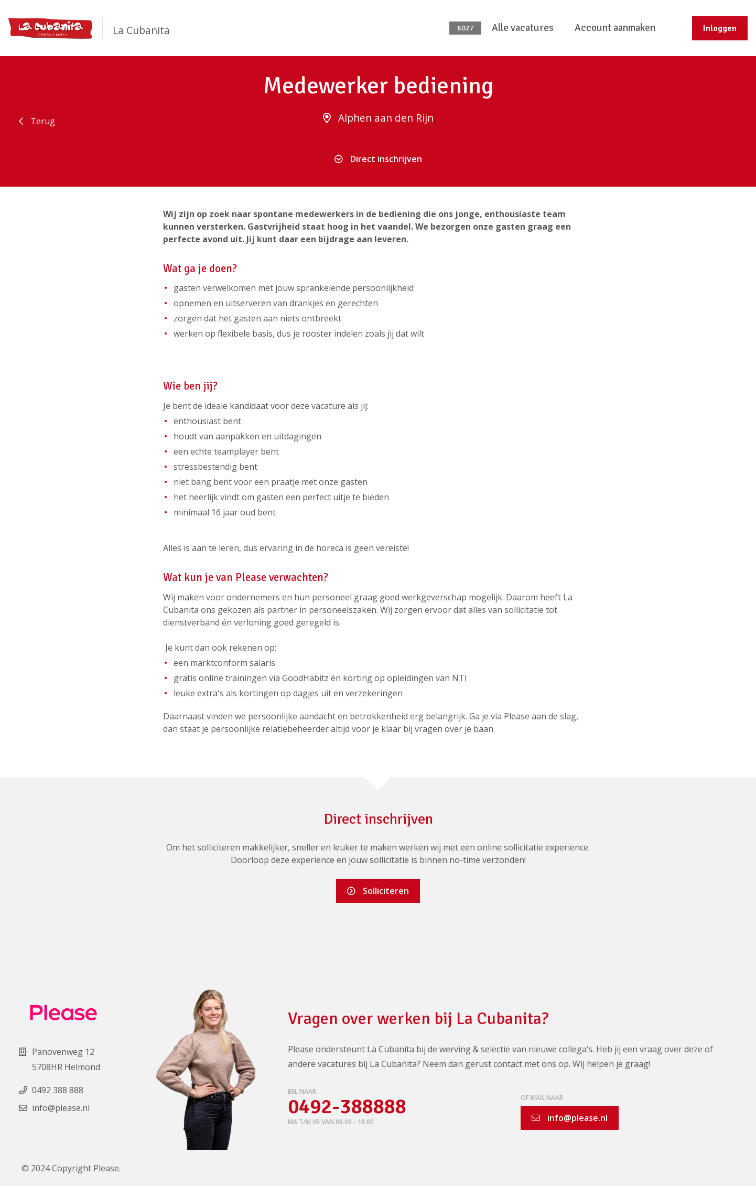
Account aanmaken (615, 27)
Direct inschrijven (378, 159)
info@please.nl (570, 1118)
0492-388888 (349, 1107)
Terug (37, 121)
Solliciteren (378, 891)
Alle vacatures (523, 27)
